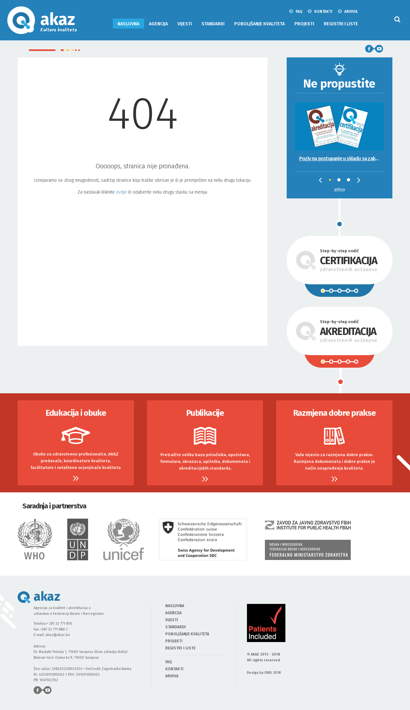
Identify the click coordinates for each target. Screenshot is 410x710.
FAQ (295, 11)
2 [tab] (340, 181)
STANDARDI (213, 24)
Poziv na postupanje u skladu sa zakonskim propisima (341, 158)
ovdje (121, 192)
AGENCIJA (158, 24)
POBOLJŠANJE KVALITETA (259, 24)
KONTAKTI (320, 11)
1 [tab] (332, 182)
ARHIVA (347, 11)
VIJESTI (184, 24)
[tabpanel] (339, 128)
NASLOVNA (128, 24)
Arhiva (339, 189)
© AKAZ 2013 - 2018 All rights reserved (263, 657)
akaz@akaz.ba (57, 635)
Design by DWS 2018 (264, 673)
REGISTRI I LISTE (341, 24)
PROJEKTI (304, 24)
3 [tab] (350, 181)
